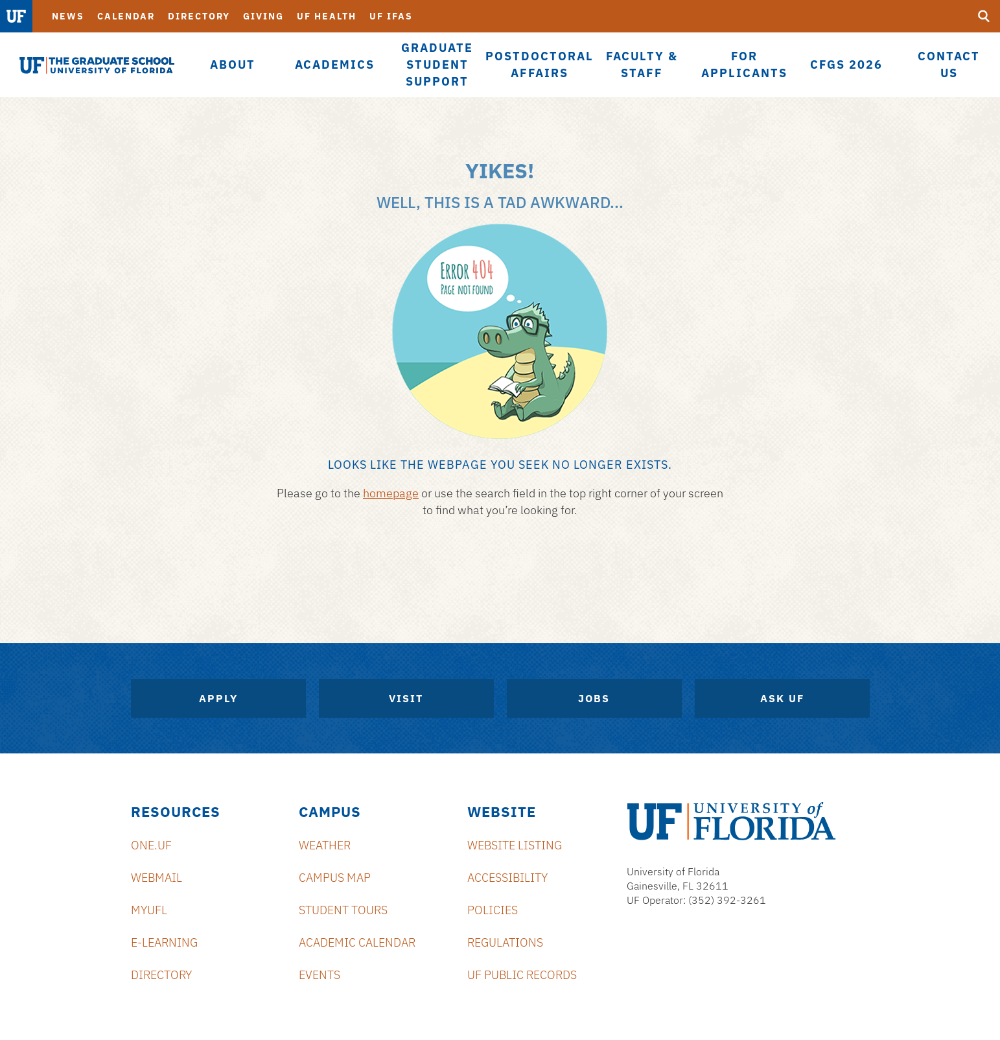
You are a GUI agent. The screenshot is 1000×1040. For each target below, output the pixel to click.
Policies (492, 910)
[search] (984, 16)
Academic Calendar (357, 942)
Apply (218, 698)
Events (319, 974)
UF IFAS (391, 16)
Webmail (156, 877)
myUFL (149, 910)
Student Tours (343, 910)
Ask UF (782, 698)
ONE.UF (151, 845)
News (68, 16)
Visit (406, 698)
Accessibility (507, 877)
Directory (199, 16)
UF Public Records (522, 974)
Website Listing (514, 845)
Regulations (505, 942)
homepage (391, 493)
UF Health (326, 16)
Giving (263, 16)
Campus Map (335, 877)
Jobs (594, 698)
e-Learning (164, 942)
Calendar (126, 16)
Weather (325, 845)
